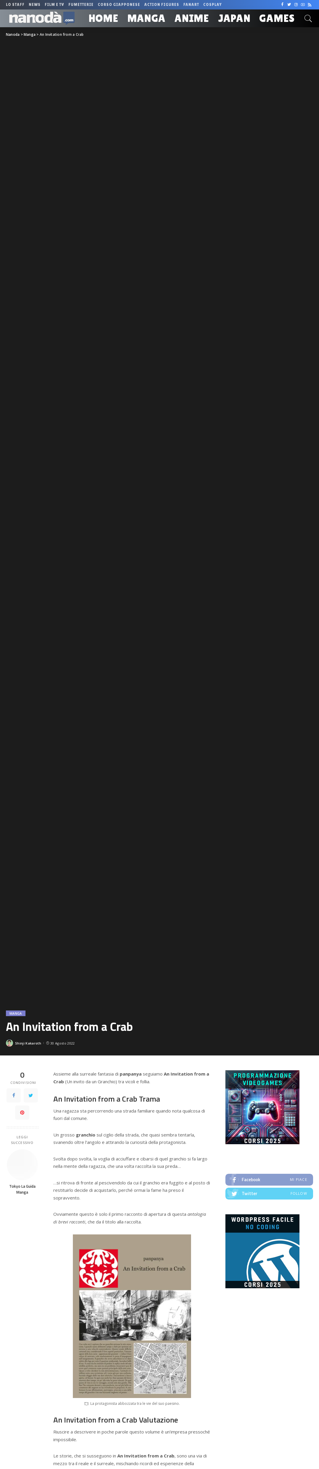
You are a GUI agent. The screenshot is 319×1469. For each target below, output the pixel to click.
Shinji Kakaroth (28, 1043)
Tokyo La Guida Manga (22, 1189)
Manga (15, 1013)
